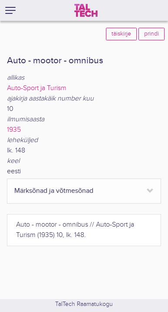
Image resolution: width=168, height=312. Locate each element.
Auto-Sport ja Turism (36, 88)
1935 (14, 130)
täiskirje (121, 33)
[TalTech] (86, 10)
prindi (151, 33)
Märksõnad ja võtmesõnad (53, 191)
